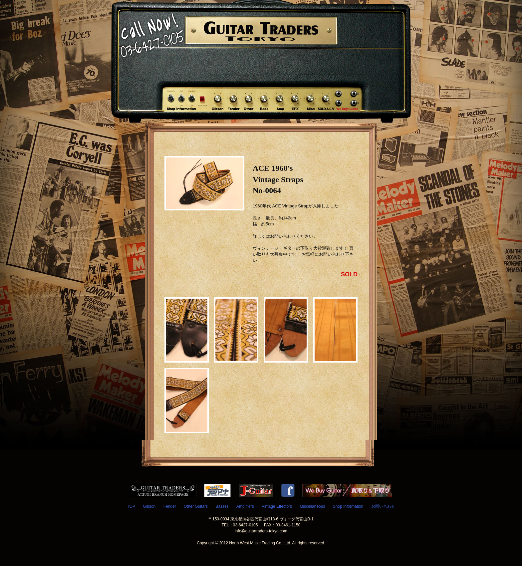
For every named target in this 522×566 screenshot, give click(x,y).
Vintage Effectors (277, 506)
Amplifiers (245, 506)
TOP (131, 506)
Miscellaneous (312, 506)
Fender (169, 506)
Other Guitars (196, 506)
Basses (221, 506)
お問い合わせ (383, 506)
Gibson (149, 506)
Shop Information (348, 506)
